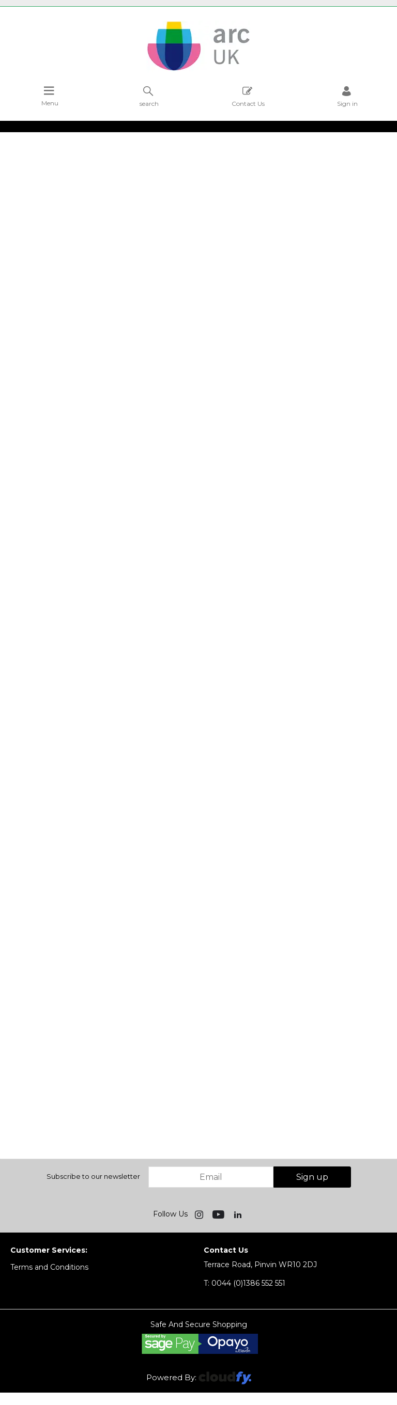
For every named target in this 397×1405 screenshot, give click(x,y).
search (149, 96)
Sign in (347, 96)
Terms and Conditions (49, 1267)
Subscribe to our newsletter (93, 1176)
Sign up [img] (312, 1177)
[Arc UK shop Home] (198, 69)
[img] (200, 1214)
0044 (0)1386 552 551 (244, 1283)
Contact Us (248, 96)
